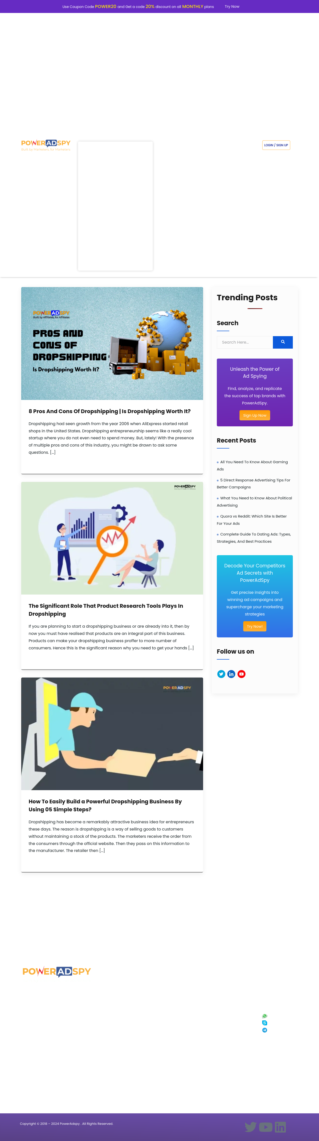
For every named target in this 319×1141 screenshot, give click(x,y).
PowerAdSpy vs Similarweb (198, 1058)
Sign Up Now (254, 415)
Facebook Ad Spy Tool (36, 1007)
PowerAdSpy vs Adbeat (196, 1094)
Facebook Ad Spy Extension (238, 1051)
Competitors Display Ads (77, 1065)
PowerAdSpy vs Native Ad (197, 1086)
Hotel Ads (68, 1051)
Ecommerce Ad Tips (114, 1022)
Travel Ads (68, 1029)
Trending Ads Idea (113, 1015)
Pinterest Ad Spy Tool (35, 1065)
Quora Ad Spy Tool (33, 1058)
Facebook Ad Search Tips (117, 1072)
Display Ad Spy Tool (34, 1043)
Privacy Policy (230, 1029)
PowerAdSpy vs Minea (195, 1036)
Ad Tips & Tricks (111, 1043)
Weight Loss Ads (72, 1007)
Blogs (145, 1015)
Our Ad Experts (231, 1022)
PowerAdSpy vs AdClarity (197, 1065)
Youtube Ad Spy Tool (35, 1029)
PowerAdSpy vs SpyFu (195, 1029)
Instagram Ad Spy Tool (36, 1015)
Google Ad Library (153, 1036)
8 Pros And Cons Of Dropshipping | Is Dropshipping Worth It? (110, 411)
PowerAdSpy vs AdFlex (195, 1007)
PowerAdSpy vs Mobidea (197, 1101)
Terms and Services (234, 1036)
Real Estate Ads (71, 1015)
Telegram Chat (277, 1030)
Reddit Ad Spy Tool (33, 1051)
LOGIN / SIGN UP (276, 145)
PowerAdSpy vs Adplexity (197, 1051)
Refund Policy (230, 1043)
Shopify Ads (69, 1043)
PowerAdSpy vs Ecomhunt (198, 1022)
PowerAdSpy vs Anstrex (196, 1015)
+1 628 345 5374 (277, 1009)
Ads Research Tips (113, 1007)
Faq (224, 1007)
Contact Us (229, 1058)
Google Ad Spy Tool (34, 1022)
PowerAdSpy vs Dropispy (197, 1072)
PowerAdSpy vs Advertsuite (199, 1079)
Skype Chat (275, 1023)
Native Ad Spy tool (33, 1036)
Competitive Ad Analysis (117, 1051)
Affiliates (147, 1022)
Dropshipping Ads (73, 1058)
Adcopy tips (109, 1058)
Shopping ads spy (113, 1029)
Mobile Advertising (113, 1036)
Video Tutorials (111, 1065)
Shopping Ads (71, 1022)
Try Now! (255, 626)
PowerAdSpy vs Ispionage (198, 1043)
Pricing (146, 1007)
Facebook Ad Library (154, 1029)
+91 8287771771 (277, 1016)
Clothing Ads (70, 1036)
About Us (227, 1015)
